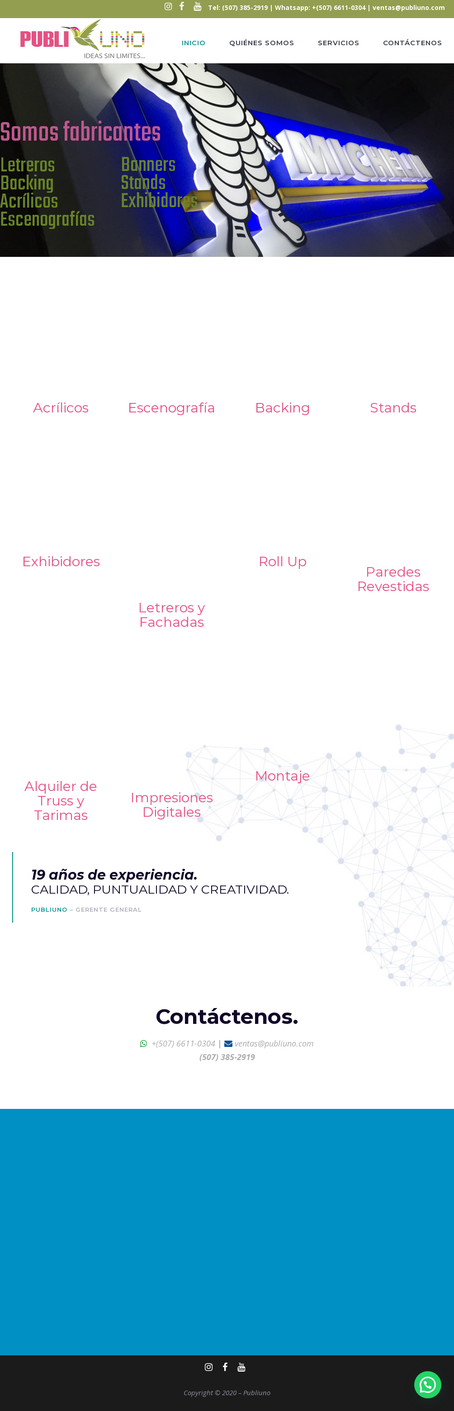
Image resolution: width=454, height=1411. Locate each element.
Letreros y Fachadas (171, 614)
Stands (393, 407)
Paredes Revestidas (393, 579)
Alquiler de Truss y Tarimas (60, 801)
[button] (427, 1384)
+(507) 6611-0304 (183, 1043)
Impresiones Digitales (172, 804)
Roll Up (283, 561)
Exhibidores (61, 561)
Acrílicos (61, 407)
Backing (282, 407)
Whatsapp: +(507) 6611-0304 (320, 7)
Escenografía (171, 407)
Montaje (282, 775)
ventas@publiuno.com (409, 7)
